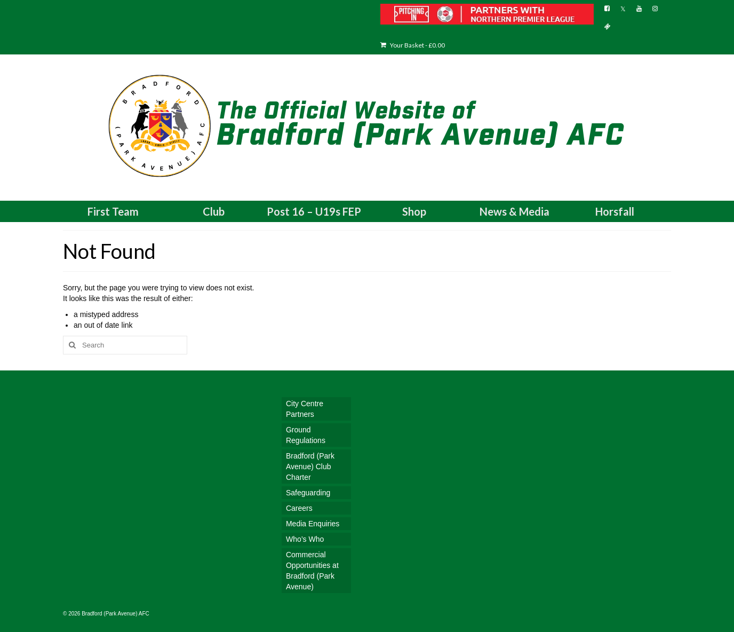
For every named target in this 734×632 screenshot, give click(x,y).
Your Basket (412, 45)
